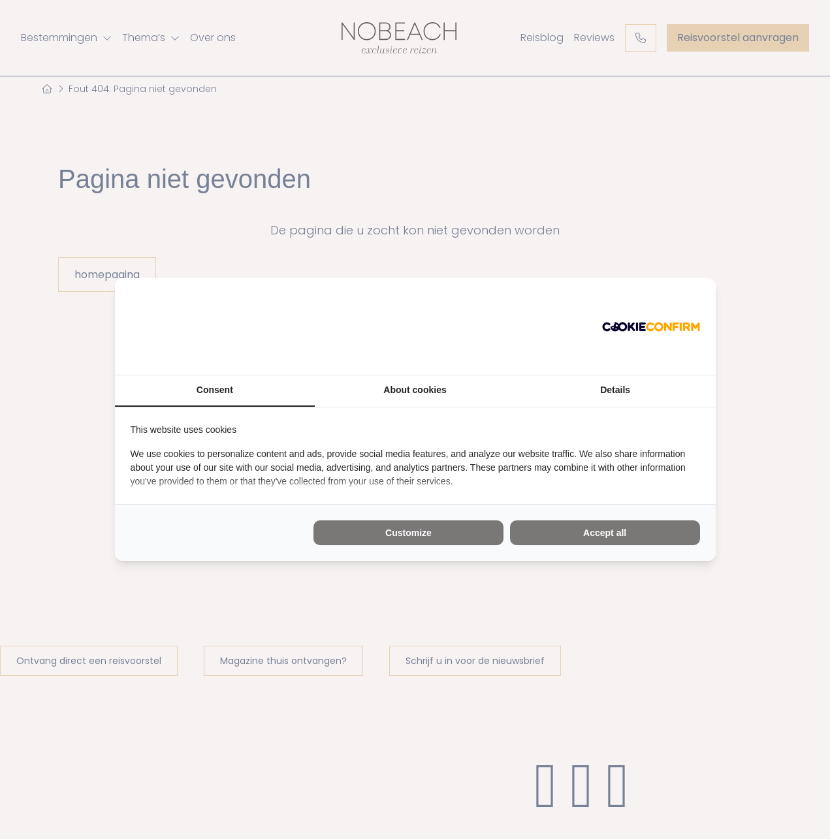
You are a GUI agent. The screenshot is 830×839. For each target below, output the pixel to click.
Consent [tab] (215, 390)
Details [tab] (615, 390)
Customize (408, 533)
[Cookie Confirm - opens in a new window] (651, 326)
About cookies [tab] (414, 390)
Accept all (604, 533)
